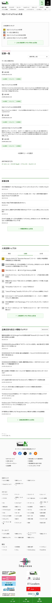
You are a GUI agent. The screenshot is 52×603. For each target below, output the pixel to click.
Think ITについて (7, 484)
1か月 (41, 253)
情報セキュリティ (7, 537)
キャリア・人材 (43, 519)
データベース (5, 164)
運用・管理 (42, 512)
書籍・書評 (30, 547)
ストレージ (34, 7)
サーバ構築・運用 (19, 537)
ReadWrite (43, 550)
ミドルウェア (18, 503)
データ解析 (18, 509)
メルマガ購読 (6, 480)
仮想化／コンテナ (19, 498)
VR (45, 9)
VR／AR (17, 512)
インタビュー (39, 9)
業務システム (18, 533)
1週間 (25, 253)
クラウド (41, 7)
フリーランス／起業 (7, 522)
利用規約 (31, 461)
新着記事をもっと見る (26, 229)
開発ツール (18, 506)
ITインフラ (11, 7)
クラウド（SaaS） (15, 164)
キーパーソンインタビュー (32, 533)
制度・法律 (42, 522)
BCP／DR (30, 516)
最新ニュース (18, 480)
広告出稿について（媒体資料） (36, 458)
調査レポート (43, 533)
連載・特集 (4, 7)
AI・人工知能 (5, 9)
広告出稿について (19, 484)
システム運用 (18, 516)
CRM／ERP (43, 509)
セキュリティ (6, 519)
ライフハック (18, 522)
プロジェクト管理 (7, 516)
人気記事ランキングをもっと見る (26, 316)
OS (3, 503)
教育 (29, 522)
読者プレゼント (31, 480)
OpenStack (21, 9)
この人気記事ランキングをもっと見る (25, 43)
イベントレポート (30, 9)
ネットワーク (26, 7)
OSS (4, 512)
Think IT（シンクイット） (8, 2)
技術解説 (17, 547)
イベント (5, 550)
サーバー (19, 7)
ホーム (3, 433)
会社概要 (8, 465)
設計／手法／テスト (44, 502)
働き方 (17, 519)
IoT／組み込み (31, 498)
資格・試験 (30, 519)
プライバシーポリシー (11, 463)
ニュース (5, 547)
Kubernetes (13, 9)
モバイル (30, 509)
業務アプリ (43, 506)
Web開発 (30, 506)
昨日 (9, 253)
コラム (16, 550)
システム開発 (43, 498)
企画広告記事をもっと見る (25, 420)
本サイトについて (10, 458)
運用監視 (42, 516)
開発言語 (5, 506)
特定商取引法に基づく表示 (35, 463)
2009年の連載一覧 (6, 435)
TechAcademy (31, 550)
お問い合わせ (9, 461)
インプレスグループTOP (34, 465)
